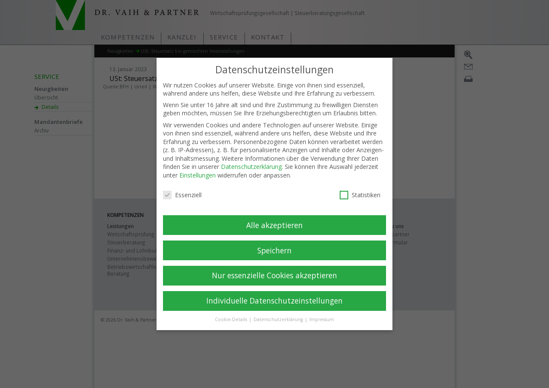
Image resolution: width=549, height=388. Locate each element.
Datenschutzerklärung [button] (278, 312)
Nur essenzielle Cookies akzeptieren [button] (274, 267)
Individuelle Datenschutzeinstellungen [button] (274, 293)
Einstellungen (197, 167)
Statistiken (360, 187)
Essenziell (182, 187)
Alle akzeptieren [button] (274, 217)
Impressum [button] (321, 312)
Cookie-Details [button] (231, 312)
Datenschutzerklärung (251, 159)
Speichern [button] (274, 242)
